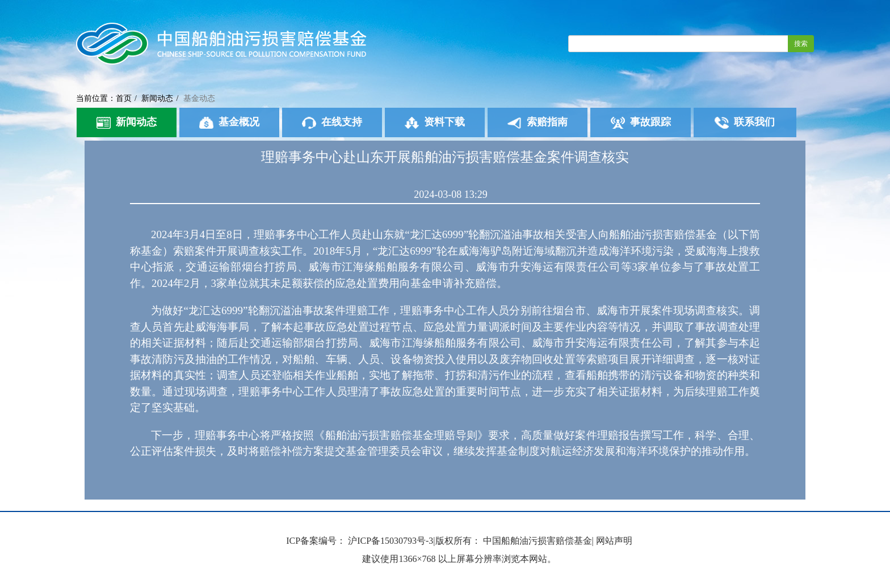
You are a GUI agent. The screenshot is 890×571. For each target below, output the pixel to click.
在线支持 (332, 122)
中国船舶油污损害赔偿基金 (537, 540)
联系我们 (745, 122)
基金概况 (229, 122)
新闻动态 (157, 98)
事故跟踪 (641, 122)
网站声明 (614, 540)
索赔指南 (537, 122)
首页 (124, 98)
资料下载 (435, 122)
